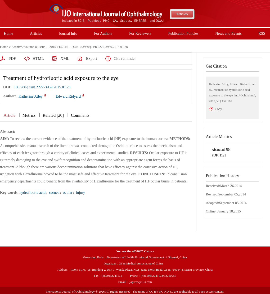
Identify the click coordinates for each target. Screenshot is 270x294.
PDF (12, 58)
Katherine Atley (30, 96)
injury (80, 192)
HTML (38, 58)
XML (64, 58)
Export (91, 58)
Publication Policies (183, 33)
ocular (67, 192)
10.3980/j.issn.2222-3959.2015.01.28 (42, 87)
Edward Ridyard (68, 96)
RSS (261, 33)
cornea (53, 192)
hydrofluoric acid (32, 192)
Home (8, 33)
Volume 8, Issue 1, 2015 (40, 47)
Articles (182, 14)
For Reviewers (140, 33)
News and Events (228, 33)
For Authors (103, 33)
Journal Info (68, 33)
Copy (218, 109)
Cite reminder (124, 58)
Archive (16, 47)
